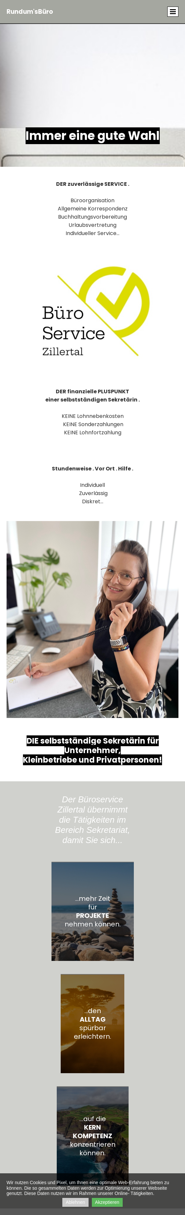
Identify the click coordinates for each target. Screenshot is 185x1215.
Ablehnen (75, 1202)
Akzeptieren (107, 1202)
